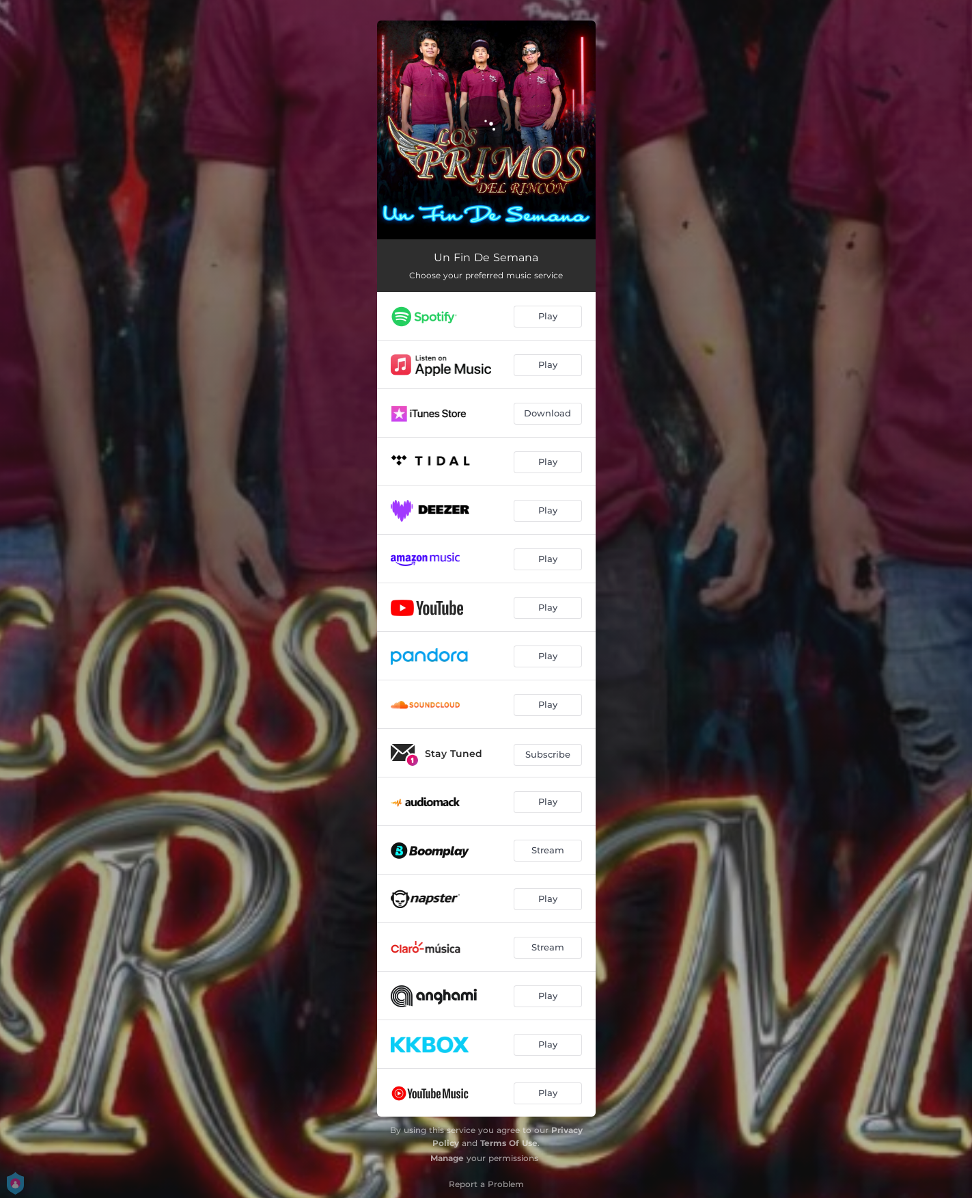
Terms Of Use (509, 1143)
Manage (447, 1158)
